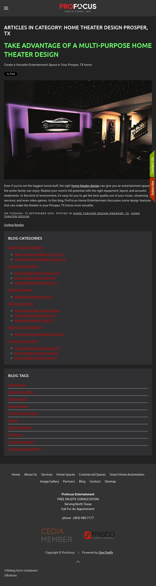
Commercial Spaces (92, 474)
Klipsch (13, 420)
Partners (69, 481)
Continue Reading (14, 225)
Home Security (18, 399)
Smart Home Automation (127, 474)
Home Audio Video (21, 392)
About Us (30, 474)
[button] (6, 8)
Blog (82, 481)
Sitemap (110, 481)
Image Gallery (49, 481)
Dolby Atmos (16, 385)
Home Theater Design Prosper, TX (101, 213)
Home (16, 474)
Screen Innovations (21, 442)
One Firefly (106, 552)
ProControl (15, 435)
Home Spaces (65, 474)
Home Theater (17, 406)
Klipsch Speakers (19, 428)
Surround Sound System (24, 449)
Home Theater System (23, 413)
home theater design (85, 186)
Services (46, 474)
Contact (95, 481)
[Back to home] (78, 8)
